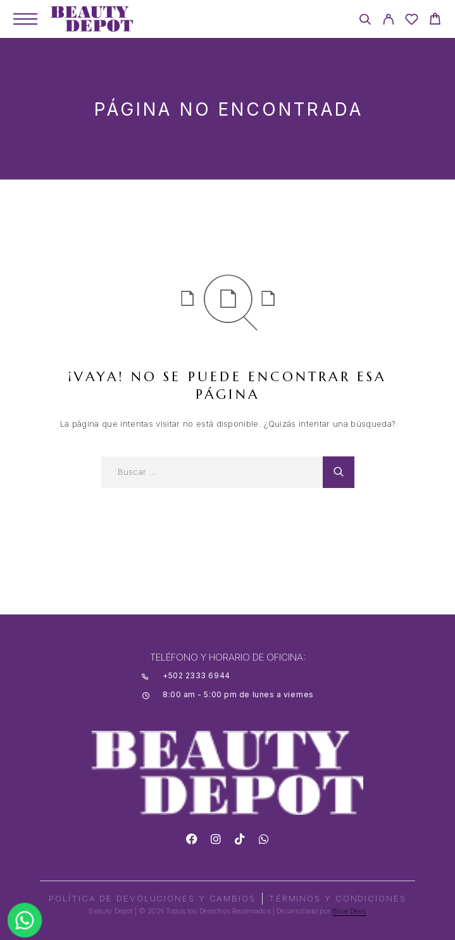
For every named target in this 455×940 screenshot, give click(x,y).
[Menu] (25, 19)
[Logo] (92, 19)
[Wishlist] (411, 21)
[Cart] (435, 20)
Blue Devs (349, 910)
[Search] (364, 21)
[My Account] (388, 21)
